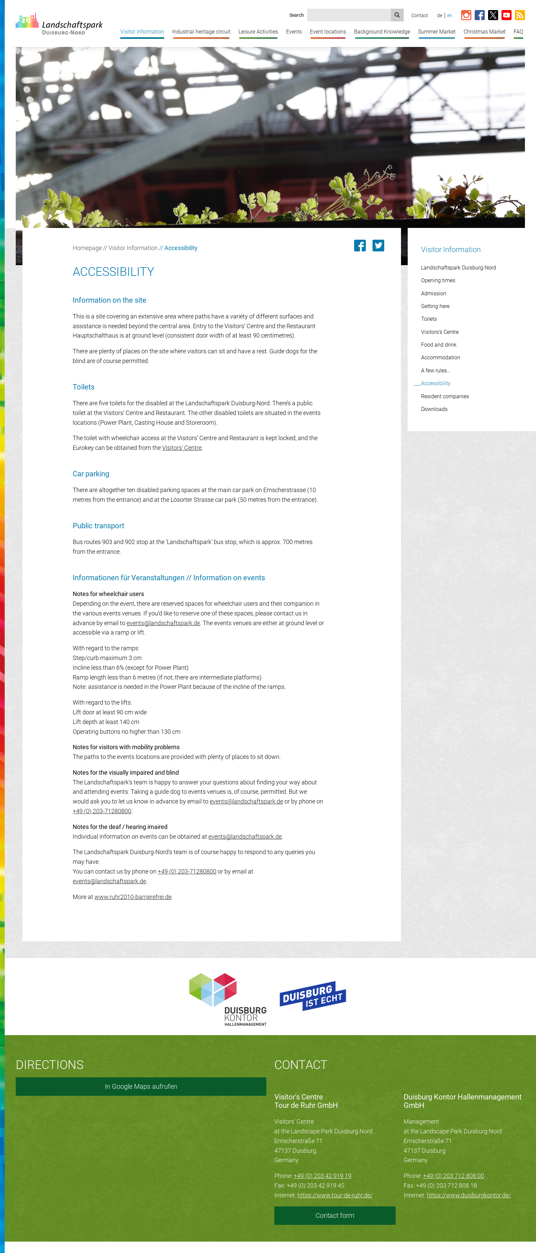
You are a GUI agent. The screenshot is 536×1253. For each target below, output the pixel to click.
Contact (419, 15)
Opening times (438, 280)
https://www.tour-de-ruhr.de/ (335, 1195)
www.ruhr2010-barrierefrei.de (133, 896)
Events (294, 31)
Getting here (435, 306)
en (449, 15)
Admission (433, 293)
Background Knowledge (382, 31)
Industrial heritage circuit (201, 31)
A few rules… (435, 370)
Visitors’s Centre (440, 332)
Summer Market (437, 31)
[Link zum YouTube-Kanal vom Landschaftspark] (506, 15)
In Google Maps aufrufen (141, 1086)
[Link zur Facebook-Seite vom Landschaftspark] (480, 15)
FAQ (518, 31)
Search (296, 15)
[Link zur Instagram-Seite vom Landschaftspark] (466, 15)
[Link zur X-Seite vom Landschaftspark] (493, 15)
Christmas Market (485, 31)
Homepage (87, 247)
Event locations (328, 31)
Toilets (429, 319)
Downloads (434, 409)
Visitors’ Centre (182, 447)
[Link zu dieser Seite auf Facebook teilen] (360, 245)
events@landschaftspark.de (163, 622)
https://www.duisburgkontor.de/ (469, 1195)
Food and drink (439, 345)
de (439, 15)
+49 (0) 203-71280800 (102, 811)
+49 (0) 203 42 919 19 (322, 1175)
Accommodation (440, 357)
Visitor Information (142, 31)
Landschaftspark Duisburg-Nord (458, 267)
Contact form (335, 1215)
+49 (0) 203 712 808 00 (453, 1175)
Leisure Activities (258, 31)
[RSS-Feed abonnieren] (520, 15)
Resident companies (445, 396)
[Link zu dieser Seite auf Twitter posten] (378, 245)
